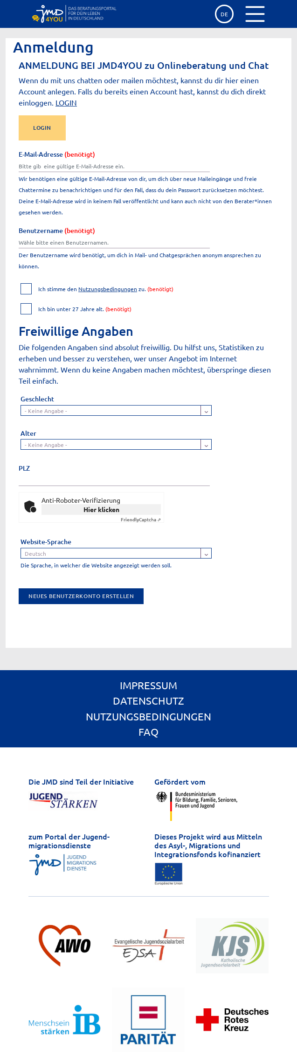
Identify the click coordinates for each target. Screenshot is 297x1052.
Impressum (148, 685)
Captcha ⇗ (141, 519)
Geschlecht (37, 398)
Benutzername (57, 230)
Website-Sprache (46, 541)
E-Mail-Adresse (57, 154)
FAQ (148, 732)
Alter (28, 433)
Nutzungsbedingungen (107, 289)
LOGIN (66, 102)
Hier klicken (101, 509)
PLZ (24, 468)
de (224, 14)
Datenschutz (148, 700)
